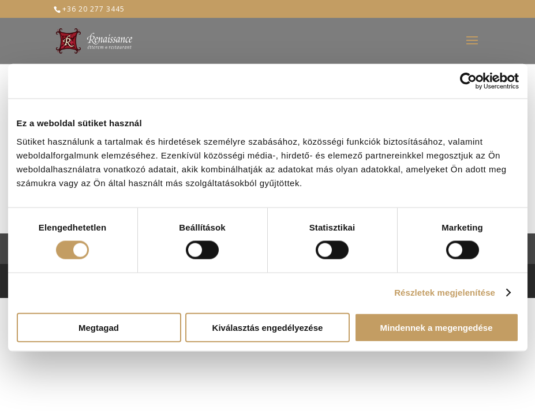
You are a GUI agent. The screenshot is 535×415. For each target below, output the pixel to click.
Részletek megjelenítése (444, 292)
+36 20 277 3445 (93, 9)
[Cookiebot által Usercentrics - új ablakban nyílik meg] (468, 81)
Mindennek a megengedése (436, 327)
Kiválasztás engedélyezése (267, 327)
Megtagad (98, 327)
